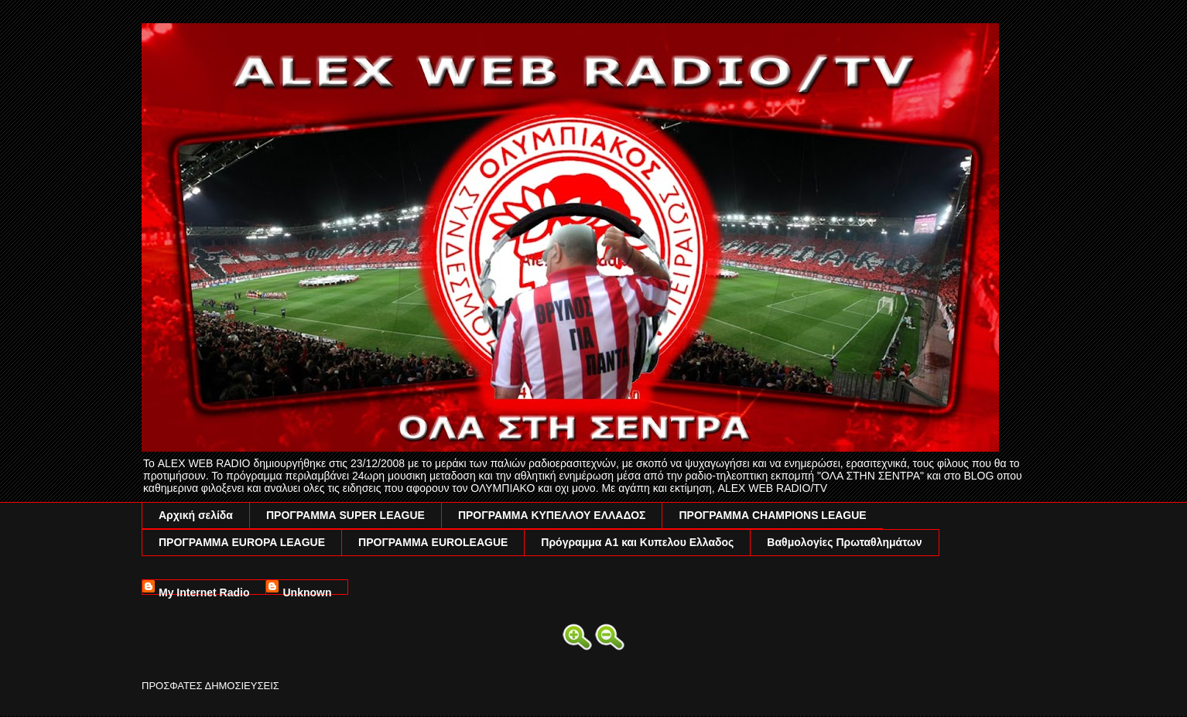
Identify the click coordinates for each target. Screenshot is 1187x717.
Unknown (306, 590)
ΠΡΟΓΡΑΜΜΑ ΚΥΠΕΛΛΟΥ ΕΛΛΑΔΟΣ (552, 515)
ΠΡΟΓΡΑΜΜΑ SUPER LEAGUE (345, 515)
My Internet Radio (204, 590)
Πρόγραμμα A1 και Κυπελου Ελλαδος (637, 542)
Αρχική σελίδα (196, 515)
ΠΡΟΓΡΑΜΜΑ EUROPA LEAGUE (242, 542)
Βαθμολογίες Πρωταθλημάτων (844, 542)
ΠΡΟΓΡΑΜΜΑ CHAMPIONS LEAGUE (772, 515)
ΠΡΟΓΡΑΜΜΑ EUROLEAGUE (433, 542)
